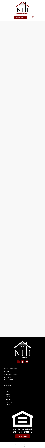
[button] (39, 17)
